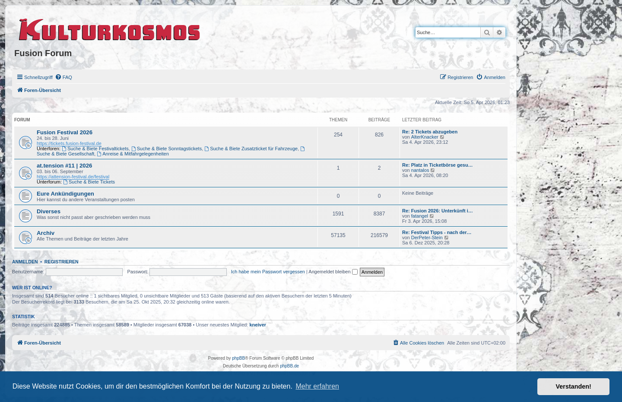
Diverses (48, 211)
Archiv (45, 233)
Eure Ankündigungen (65, 193)
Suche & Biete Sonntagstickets (166, 148)
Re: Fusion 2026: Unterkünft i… (437, 210)
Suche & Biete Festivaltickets (95, 148)
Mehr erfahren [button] (317, 386)
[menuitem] (63, 77)
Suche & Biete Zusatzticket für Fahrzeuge (251, 148)
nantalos (420, 170)
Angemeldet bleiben (332, 271)
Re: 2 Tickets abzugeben (429, 131)
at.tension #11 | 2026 (64, 165)
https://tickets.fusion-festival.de (69, 143)
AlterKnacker (424, 136)
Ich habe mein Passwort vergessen (268, 271)
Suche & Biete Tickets (89, 181)
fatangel (419, 215)
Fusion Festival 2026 (64, 132)
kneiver (258, 324)
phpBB (238, 358)
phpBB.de (289, 366)
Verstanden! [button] (573, 386)
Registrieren (61, 261)
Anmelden (25, 261)
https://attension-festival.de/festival (73, 176)
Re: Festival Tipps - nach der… (437, 232)
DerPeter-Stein (427, 237)
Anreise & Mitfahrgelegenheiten (132, 153)
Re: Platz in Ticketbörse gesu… (437, 165)
